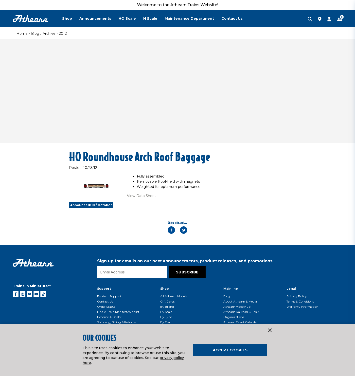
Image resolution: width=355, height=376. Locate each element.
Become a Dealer (109, 317)
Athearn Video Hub (236, 306)
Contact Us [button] (232, 18)
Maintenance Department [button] (189, 18)
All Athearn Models (173, 296)
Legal (291, 288)
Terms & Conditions (300, 301)
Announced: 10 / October (91, 205)
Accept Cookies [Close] (230, 350)
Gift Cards (167, 301)
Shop (164, 288)
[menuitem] (70, 18)
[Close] (269, 331)
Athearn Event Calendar (240, 322)
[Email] (132, 272)
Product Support (109, 296)
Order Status (106, 306)
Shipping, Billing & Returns (116, 322)
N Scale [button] (150, 18)
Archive (49, 33)
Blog (35, 33)
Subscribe (187, 272)
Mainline (230, 288)
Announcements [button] (95, 18)
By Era (165, 322)
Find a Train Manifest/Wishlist (118, 312)
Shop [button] (67, 18)
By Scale (166, 312)
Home (22, 33)
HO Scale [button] (127, 18)
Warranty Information (302, 306)
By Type (166, 317)
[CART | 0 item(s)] (339, 19)
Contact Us (105, 301)
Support (104, 288)
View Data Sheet (141, 196)
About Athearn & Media (240, 301)
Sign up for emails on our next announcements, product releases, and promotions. (185, 261)
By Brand (167, 306)
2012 (63, 33)
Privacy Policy (296, 296)
